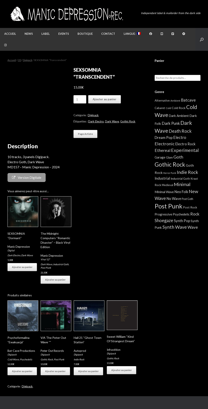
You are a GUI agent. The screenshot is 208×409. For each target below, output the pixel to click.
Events (63, 33)
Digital (11, 250)
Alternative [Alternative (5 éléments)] (162, 100)
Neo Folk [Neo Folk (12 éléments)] (181, 192)
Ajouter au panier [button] (22, 267)
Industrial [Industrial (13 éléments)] (162, 178)
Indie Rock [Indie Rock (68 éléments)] (187, 172)
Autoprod (80, 350)
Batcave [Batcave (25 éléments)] (188, 100)
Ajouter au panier (104, 99)
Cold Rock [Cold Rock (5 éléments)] (179, 108)
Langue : (132, 33)
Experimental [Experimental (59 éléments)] (185, 150)
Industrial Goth (61, 264)
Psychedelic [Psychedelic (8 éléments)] (181, 214)
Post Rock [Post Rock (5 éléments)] (190, 207)
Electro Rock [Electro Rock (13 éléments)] (185, 144)
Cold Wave (13, 359)
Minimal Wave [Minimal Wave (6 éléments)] (164, 192)
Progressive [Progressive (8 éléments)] (163, 214)
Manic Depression (18, 246)
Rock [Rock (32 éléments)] (194, 213)
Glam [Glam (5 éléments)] (169, 157)
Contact (108, 33)
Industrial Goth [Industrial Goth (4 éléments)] (180, 178)
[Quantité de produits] (79, 99)
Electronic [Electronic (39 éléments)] (165, 143)
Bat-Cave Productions (21, 350)
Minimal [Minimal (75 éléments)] (182, 184)
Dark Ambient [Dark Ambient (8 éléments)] (179, 116)
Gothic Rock (127, 121)
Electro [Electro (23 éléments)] (179, 137)
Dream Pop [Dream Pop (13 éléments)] (164, 137)
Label (45, 33)
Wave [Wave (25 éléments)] (192, 227)
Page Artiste (85, 133)
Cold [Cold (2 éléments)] (168, 108)
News (29, 33)
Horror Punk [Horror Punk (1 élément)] (169, 173)
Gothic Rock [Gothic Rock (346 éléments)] (170, 164)
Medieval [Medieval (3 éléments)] (167, 185)
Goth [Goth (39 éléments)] (178, 156)
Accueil (10, 33)
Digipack (27, 60)
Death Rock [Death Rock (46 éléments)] (180, 131)
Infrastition (113, 349)
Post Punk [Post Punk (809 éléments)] (168, 206)
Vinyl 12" (45, 259)
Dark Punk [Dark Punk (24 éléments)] (171, 123)
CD (19, 60)
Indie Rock (79, 359)
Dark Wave (112, 121)
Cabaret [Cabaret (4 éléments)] (160, 108)
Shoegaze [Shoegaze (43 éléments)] (164, 220)
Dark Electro (96, 121)
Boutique (85, 33)
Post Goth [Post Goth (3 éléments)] (187, 199)
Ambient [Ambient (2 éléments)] (175, 100)
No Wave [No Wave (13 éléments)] (174, 198)
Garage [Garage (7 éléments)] (160, 157)
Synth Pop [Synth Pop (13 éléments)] (182, 220)
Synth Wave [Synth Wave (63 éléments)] (175, 227)
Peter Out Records (52, 350)
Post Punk (46, 267)
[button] (201, 39)
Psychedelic (26, 359)
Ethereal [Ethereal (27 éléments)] (162, 150)
